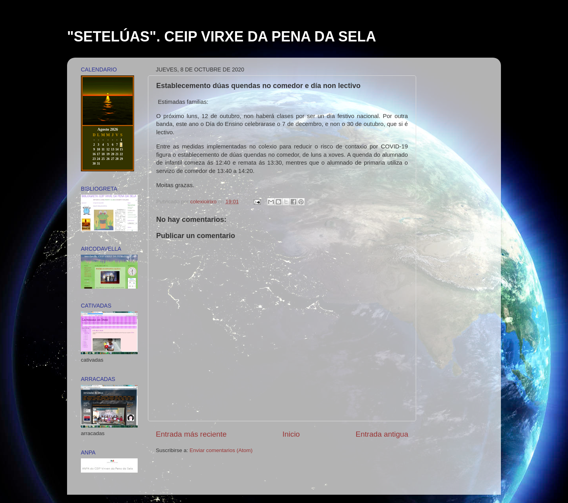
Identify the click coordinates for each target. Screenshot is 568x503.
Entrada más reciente (191, 434)
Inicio (291, 434)
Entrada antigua (382, 434)
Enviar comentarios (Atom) (221, 450)
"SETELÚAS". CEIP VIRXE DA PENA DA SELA (221, 36)
